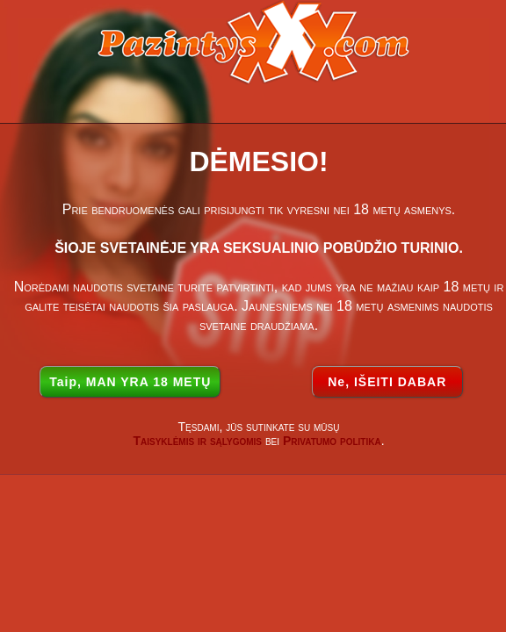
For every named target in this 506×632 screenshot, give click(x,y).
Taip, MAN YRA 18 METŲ (130, 382)
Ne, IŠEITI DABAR (387, 382)
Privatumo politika (332, 441)
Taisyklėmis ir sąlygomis (197, 441)
